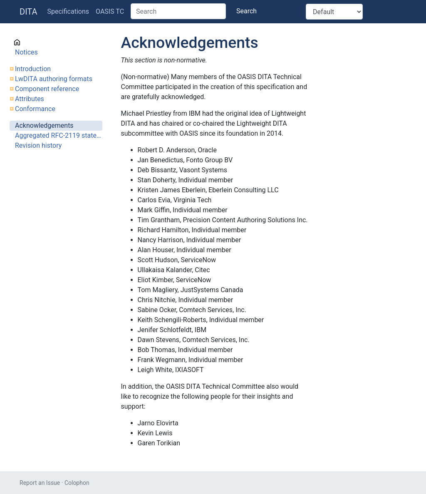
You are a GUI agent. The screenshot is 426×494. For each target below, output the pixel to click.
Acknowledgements (44, 125)
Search (246, 11)
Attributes (29, 99)
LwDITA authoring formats (53, 79)
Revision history (38, 145)
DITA (28, 12)
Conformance (35, 109)
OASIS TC (110, 11)
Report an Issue (40, 482)
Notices (26, 52)
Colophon (76, 482)
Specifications (68, 11)
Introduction (33, 69)
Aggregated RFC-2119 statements (58, 135)
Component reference (47, 89)
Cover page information (49, 42)
